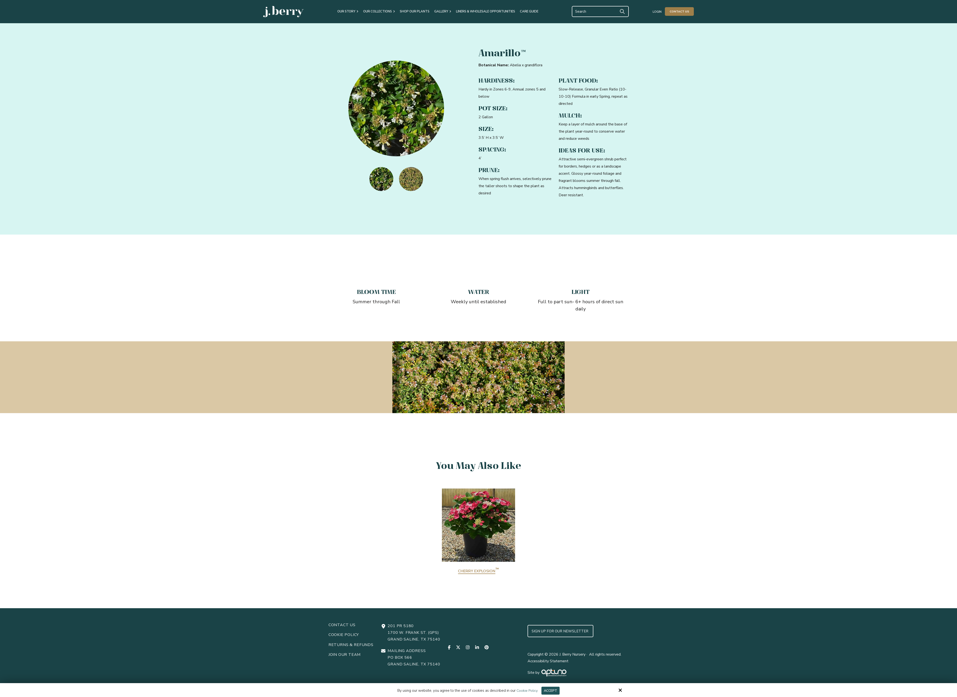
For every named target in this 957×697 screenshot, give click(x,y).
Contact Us (679, 11)
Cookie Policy (526, 690)
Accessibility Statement (548, 661)
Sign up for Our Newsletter (560, 631)
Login (657, 12)
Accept (550, 690)
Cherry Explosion (478, 571)
